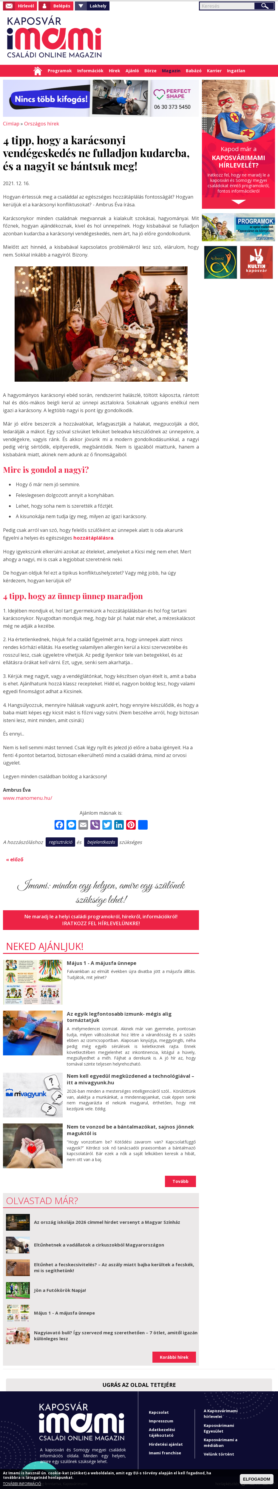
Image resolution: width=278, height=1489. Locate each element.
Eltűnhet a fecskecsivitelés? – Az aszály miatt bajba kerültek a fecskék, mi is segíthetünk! (114, 1265)
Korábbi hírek (174, 1355)
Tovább (180, 1179)
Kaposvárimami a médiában (220, 1440)
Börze (150, 70)
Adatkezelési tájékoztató (162, 1430)
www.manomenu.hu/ (26, 797)
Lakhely (98, 6)
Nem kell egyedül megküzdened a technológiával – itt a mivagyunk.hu (128, 1076)
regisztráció (60, 841)
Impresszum (161, 1418)
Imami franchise (165, 1450)
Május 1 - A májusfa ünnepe (100, 961)
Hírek (114, 70)
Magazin (171, 70)
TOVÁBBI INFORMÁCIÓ (22, 1484)
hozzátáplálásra (92, 537)
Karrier (214, 70)
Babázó (194, 70)
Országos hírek (40, 123)
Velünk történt (219, 1451)
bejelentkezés (101, 841)
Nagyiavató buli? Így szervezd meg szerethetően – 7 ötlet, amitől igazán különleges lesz (115, 1333)
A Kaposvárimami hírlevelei (221, 1411)
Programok (60, 70)
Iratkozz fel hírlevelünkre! (101, 921)
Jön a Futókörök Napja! (60, 1288)
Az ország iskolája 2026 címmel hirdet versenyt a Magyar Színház (107, 1220)
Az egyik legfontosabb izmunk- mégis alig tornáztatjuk (118, 1014)
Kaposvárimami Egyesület (219, 1425)
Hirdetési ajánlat (166, 1441)
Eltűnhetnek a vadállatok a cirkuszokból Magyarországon (99, 1242)
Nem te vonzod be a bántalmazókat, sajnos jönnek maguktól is (128, 1127)
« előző (14, 858)
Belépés (61, 6)
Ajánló (132, 70)
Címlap (37, 71)
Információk (90, 70)
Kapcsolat (159, 1410)
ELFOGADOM (256, 1479)
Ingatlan (236, 70)
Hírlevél (26, 6)
